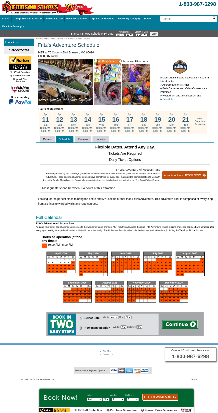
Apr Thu (116, 122)
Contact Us (107, 354)
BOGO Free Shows (77, 18)
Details (47, 139)
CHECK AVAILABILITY (160, 397)
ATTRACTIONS (57, 39)
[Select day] (129, 34)
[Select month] (120, 34)
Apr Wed (101, 122)
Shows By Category (129, 18)
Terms (194, 379)
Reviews (83, 139)
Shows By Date (54, 18)
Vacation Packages (13, 26)
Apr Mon (73, 122)
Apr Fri (130, 122)
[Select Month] (114, 317)
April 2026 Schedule (102, 18)
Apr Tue (87, 122)
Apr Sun (59, 122)
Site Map (106, 351)
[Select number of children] (139, 327)
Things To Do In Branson (27, 18)
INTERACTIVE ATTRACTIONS (77, 39)
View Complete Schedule (200, 121)
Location (100, 139)
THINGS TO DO (42, 39)
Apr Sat (45, 122)
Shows (6, 18)
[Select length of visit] (141, 34)
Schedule (168, 99)
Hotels (147, 18)
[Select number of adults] (123, 327)
